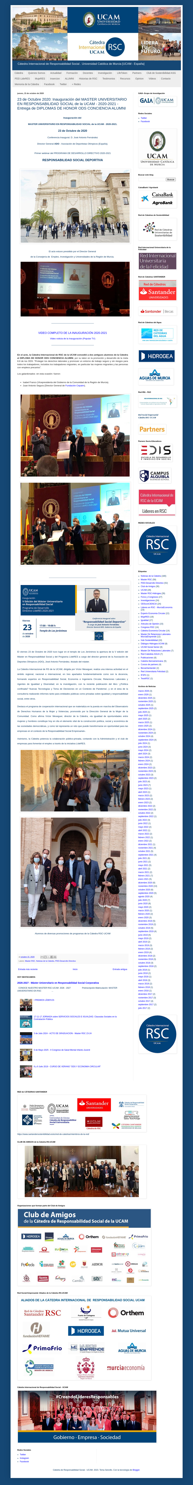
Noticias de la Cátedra (45, 961)
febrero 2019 (144, 949)
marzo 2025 (143, 722)
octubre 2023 (144, 775)
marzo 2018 (143, 983)
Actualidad (55, 73)
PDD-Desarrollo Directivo (65, 961)
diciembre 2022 (145, 806)
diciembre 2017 (145, 994)
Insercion (55, 78)
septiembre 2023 (145, 778)
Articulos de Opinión (150, 624)
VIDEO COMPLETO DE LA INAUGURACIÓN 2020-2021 (72, 332)
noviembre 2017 (145, 997)
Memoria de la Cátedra (27, 84)
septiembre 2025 (145, 708)
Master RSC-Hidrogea (151, 593)
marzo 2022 (143, 834)
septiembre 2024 (145, 740)
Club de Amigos (148, 586)
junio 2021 (143, 861)
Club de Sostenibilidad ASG (161, 73)
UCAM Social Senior (150, 647)
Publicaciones (147, 657)
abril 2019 (142, 942)
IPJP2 (143, 675)
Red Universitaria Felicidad (153, 671)
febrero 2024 (144, 761)
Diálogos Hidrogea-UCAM (152, 643)
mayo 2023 (143, 788)
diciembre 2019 (145, 921)
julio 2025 (142, 712)
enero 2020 (143, 917)
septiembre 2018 (145, 966)
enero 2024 (143, 764)
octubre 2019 (144, 928)
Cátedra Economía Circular (153, 630)
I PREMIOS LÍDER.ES (44, 1000)
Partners (136, 73)
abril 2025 (142, 719)
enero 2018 (143, 990)
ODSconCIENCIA (149, 604)
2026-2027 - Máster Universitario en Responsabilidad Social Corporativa (58, 982)
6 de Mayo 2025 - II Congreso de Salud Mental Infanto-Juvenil (62, 1050)
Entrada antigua (120, 969)
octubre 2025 (144, 705)
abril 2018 (142, 980)
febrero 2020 (144, 914)
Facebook (49, 84)
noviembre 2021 (145, 848)
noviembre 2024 (145, 733)
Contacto (166, 78)
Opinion (139, 78)
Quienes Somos (36, 73)
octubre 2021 (144, 851)
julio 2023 (142, 781)
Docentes (88, 73)
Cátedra (19, 73)
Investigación (105, 73)
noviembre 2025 (145, 701)
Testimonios (108, 78)
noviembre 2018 (145, 959)
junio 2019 (143, 935)
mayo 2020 (143, 907)
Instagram (24, 1458)
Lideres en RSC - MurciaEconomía (156, 607)
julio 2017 (142, 1008)
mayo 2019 (143, 938)
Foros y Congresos (149, 597)
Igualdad (145, 620)
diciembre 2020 (145, 882)
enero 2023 (143, 802)
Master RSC (30, 961)
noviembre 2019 (145, 924)
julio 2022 (142, 820)
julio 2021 (142, 858)
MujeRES (40, 78)
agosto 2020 (144, 896)
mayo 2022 (143, 827)
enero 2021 (143, 879)
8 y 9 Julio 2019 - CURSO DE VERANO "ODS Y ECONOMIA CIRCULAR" (67, 1066)
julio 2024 (142, 743)
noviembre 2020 (145, 886)
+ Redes (76, 84)
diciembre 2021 (145, 844)
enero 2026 (143, 694)
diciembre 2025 (145, 698)
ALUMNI (69, 78)
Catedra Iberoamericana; (152, 661)
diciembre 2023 (145, 768)
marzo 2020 (143, 910)
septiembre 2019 (145, 931)
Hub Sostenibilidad (149, 640)
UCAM (144, 590)
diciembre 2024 (145, 729)
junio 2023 (143, 785)
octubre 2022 (144, 813)
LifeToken (122, 73)
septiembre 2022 (145, 816)
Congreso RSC (148, 627)
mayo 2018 (143, 976)
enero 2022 (143, 841)
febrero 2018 (144, 987)
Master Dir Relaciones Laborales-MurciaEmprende (156, 635)
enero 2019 (143, 952)
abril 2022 (142, 830)
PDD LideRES (22, 78)
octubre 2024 (144, 736)
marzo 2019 (143, 945)
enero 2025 (143, 726)
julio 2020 (142, 900)
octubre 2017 (144, 1001)
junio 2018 (143, 973)
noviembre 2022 (145, 809)
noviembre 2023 (145, 771)
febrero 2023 (144, 799)
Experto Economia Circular (153, 613)
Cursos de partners (149, 664)
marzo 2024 (143, 757)
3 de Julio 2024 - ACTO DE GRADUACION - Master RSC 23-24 (62, 1033)
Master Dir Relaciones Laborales (156, 650)
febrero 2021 (144, 875)
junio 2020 (143, 903)
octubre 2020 (144, 890)
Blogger (136, 1470)
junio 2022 (143, 823)
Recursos (125, 78)
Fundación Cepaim (74, 385)
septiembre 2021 (145, 855)
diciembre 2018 (145, 956)
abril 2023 (142, 792)
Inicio (75, 969)
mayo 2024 (143, 750)
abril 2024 (142, 753)
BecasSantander (148, 668)
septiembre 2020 (145, 893)
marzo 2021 (143, 872)
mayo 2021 (143, 865)
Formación (72, 73)
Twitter (63, 84)
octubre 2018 (144, 963)
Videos (152, 78)
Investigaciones (148, 600)
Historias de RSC (88, 78)
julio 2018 (142, 970)
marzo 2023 (143, 795)
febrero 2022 (144, 837)
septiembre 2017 (145, 1004)
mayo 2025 (143, 715)
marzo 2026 (143, 691)
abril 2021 (142, 868)
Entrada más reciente (28, 969)
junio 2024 (143, 747)
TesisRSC (145, 678)
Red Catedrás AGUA (150, 654)
